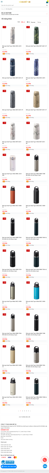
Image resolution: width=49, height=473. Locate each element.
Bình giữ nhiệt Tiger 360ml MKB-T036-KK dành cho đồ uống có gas (12, 270)
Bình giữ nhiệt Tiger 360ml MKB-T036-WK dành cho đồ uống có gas (35, 366)
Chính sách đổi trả (5, 448)
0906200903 (8, 433)
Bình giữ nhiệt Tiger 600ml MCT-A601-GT (36, 46)
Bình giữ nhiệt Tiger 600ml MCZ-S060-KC (36, 206)
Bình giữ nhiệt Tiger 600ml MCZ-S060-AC (36, 302)
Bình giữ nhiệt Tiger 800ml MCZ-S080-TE (12, 206)
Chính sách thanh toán (6, 450)
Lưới (23, 22)
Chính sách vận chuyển (6, 447)
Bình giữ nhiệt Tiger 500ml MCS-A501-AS (36, 78)
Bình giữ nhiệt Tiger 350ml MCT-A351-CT (36, 109)
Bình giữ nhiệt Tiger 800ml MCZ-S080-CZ (12, 366)
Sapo (24, 471)
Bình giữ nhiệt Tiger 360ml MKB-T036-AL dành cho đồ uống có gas (36, 270)
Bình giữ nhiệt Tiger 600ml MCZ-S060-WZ (12, 398)
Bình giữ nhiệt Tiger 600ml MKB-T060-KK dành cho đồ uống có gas (12, 238)
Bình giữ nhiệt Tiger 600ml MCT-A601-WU (12, 142)
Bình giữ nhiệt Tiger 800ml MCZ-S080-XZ (12, 302)
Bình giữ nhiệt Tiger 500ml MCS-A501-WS (12, 46)
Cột (28, 22)
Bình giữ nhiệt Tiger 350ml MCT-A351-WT (35, 142)
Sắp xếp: (33, 22)
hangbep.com (5, 430)
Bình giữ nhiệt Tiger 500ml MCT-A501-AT (12, 78)
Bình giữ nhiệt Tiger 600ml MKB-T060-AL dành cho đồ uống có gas (36, 238)
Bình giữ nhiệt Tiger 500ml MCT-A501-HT (12, 109)
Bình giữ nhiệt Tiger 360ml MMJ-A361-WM (12, 174)
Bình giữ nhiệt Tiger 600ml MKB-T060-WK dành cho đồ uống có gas (12, 334)
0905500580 (8, 436)
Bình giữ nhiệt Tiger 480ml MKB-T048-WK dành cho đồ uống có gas (35, 174)
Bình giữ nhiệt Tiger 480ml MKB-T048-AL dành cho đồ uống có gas (36, 398)
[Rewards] (9, 466)
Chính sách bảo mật (6, 445)
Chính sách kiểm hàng (6, 452)
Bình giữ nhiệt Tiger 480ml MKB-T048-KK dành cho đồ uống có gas (35, 334)
